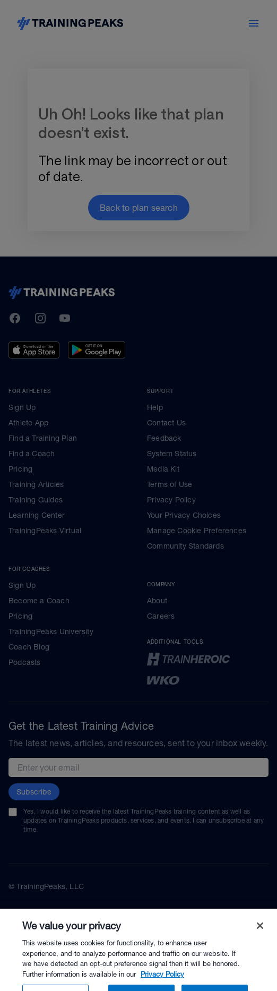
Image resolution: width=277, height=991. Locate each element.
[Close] (260, 939)
